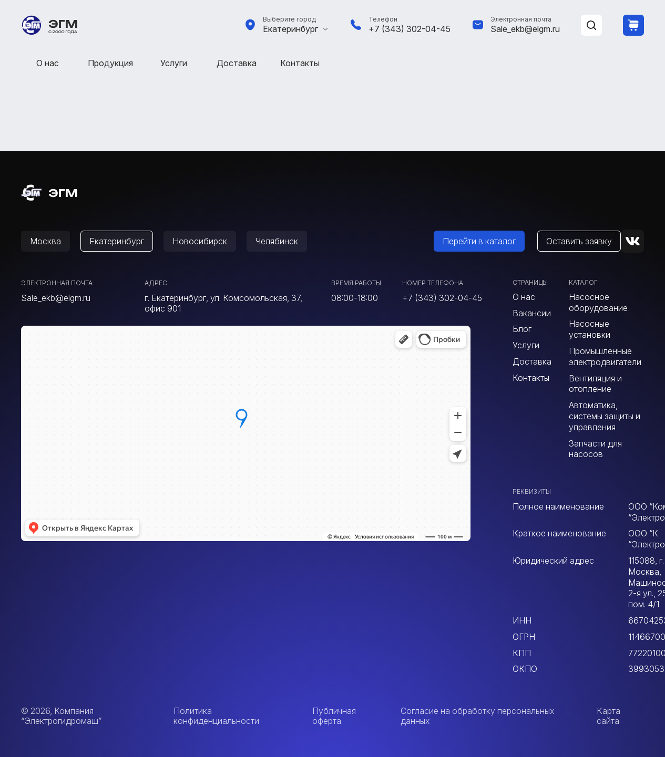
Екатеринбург (290, 29)
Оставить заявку (579, 241)
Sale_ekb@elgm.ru (525, 29)
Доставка (237, 63)
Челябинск (276, 241)
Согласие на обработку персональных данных (477, 715)
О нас (47, 63)
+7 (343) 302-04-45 (410, 29)
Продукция (110, 63)
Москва (45, 241)
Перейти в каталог (479, 241)
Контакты (300, 63)
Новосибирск (199, 241)
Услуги (173, 63)
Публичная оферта (334, 715)
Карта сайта (608, 715)
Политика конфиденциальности (216, 715)
